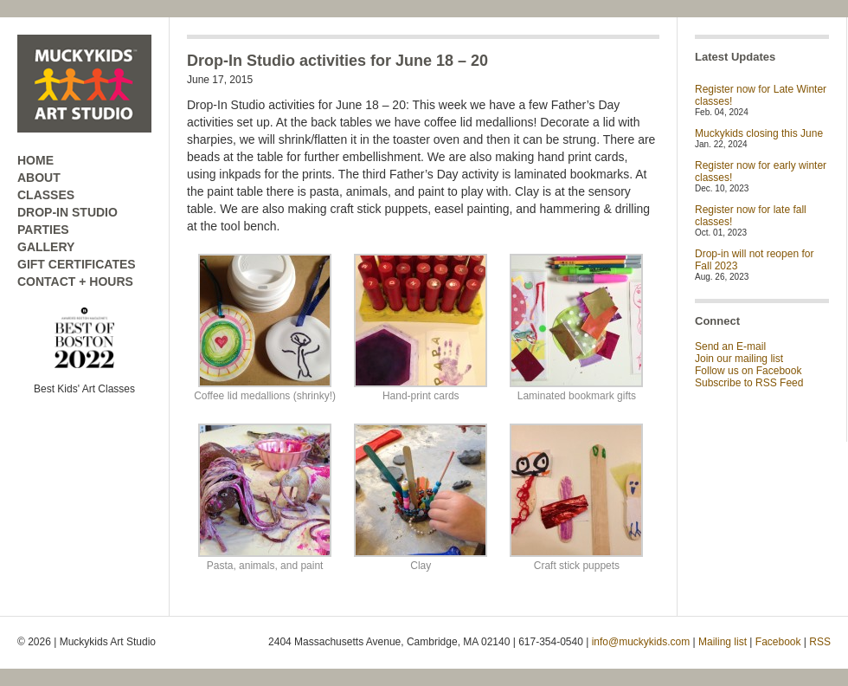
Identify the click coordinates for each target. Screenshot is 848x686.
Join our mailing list (739, 359)
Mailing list (722, 642)
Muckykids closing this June (759, 133)
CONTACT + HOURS (75, 281)
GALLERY (45, 247)
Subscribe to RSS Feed (749, 383)
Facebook (778, 642)
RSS (820, 642)
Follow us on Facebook (748, 371)
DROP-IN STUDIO (67, 212)
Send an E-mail (730, 346)
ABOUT (39, 177)
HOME (35, 160)
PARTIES (43, 229)
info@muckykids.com (641, 642)
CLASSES (45, 195)
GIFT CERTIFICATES (76, 264)
